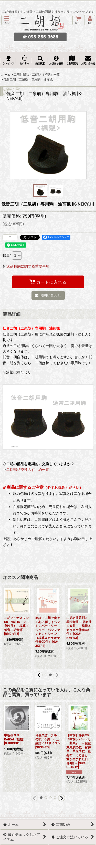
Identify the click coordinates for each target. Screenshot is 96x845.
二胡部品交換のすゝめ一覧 (27, 469)
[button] (6, 20)
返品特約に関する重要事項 (26, 266)
